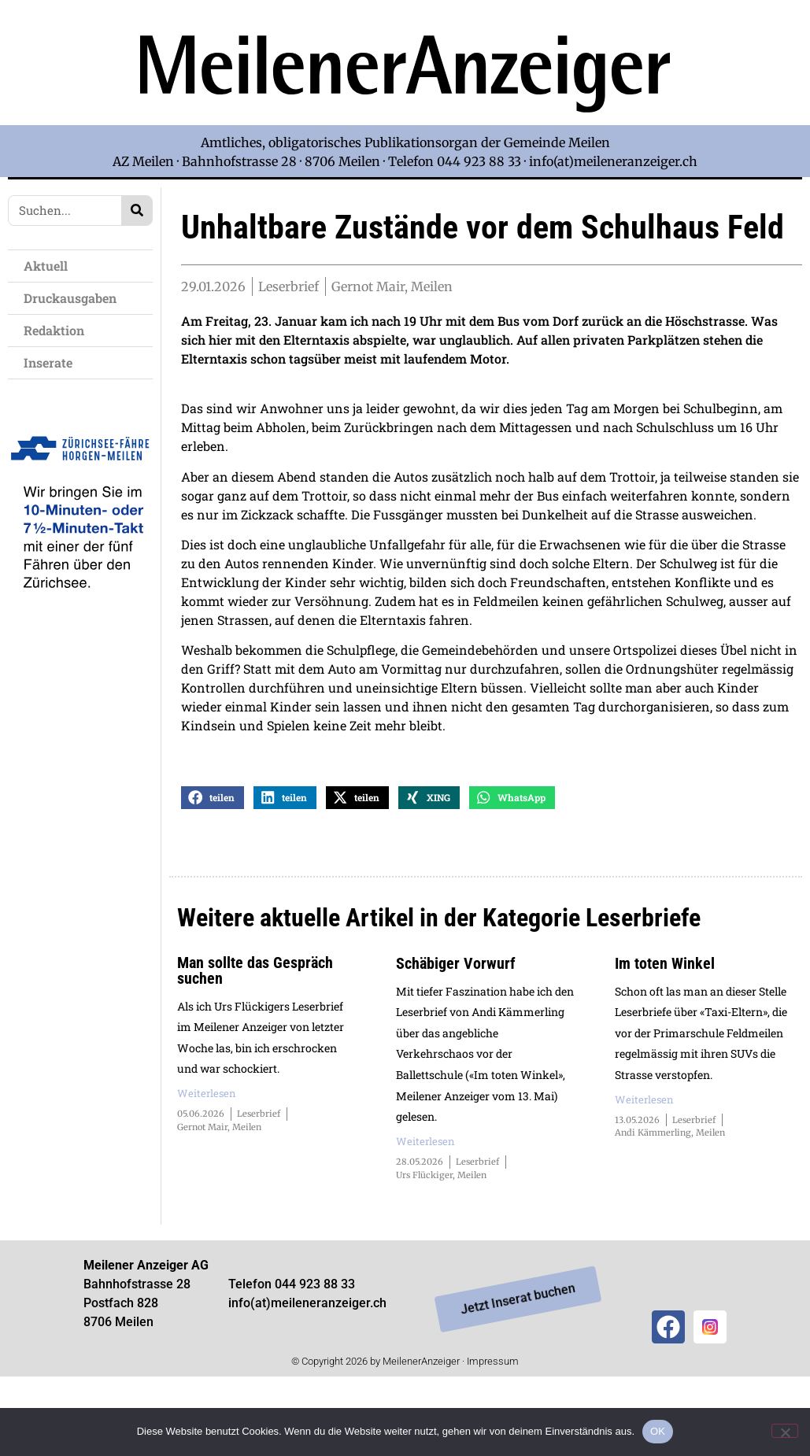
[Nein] (784, 1431)
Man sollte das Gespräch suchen (255, 1031)
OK (657, 1431)
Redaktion (58, 330)
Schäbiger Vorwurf (456, 1024)
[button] (212, 859)
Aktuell (50, 265)
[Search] (136, 210)
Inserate (52, 362)
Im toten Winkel (665, 1024)
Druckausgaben (70, 298)
